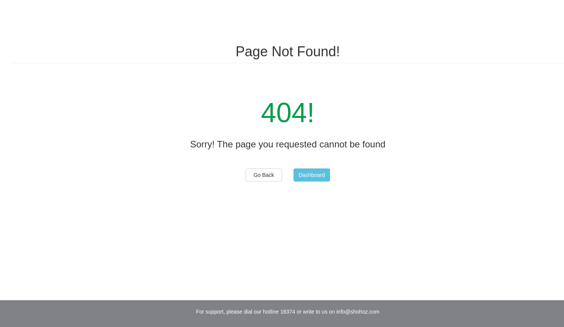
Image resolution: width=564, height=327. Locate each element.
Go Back (264, 175)
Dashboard (311, 175)
